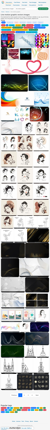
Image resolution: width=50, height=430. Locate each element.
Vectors (7, 12)
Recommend (22, 22)
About (31, 421)
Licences (18, 421)
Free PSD (40, 5)
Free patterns (32, 5)
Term (22, 421)
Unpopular (40, 22)
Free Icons (8, 5)
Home (2, 12)
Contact (36, 421)
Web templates (42, 2)
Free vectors (9, 2)
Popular (34, 22)
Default (3, 22)
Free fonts (24, 2)
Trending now (10, 22)
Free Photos (17, 2)
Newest (16, 22)
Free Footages (32, 2)
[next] (37, 395)
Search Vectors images (7, 8)
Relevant (29, 22)
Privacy (27, 421)
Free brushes (16, 5)
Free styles (24, 5)
